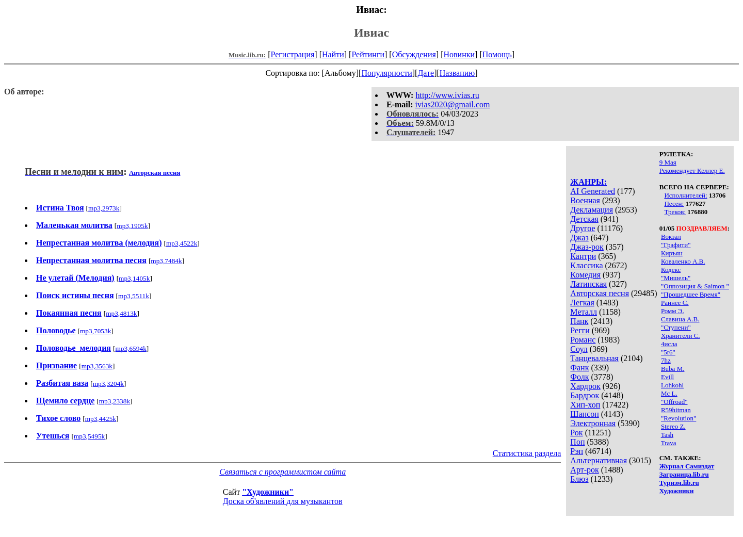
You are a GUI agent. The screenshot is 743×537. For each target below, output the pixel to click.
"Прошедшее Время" (690, 294)
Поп (577, 441)
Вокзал (671, 236)
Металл (583, 311)
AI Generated (592, 191)
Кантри (583, 256)
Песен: (674, 203)
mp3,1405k (134, 278)
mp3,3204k (108, 383)
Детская (584, 219)
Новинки (459, 54)
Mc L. (669, 393)
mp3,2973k (103, 208)
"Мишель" (675, 278)
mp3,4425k (100, 418)
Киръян (672, 253)
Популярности (386, 73)
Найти (333, 54)
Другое (582, 228)
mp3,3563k (97, 366)
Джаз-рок (587, 246)
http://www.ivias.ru (447, 95)
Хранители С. (680, 335)
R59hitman (676, 410)
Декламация (591, 209)
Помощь (497, 54)
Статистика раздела (527, 453)
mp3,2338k (114, 401)
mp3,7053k (95, 331)
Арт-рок (584, 469)
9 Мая (667, 162)
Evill (667, 377)
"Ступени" (676, 327)
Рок (576, 432)
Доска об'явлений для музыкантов (283, 501)
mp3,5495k (89, 436)
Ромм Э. (672, 311)
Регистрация (293, 54)
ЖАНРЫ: (588, 181)
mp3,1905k (132, 226)
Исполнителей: (685, 195)
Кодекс (671, 269)
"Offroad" (674, 401)
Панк (579, 321)
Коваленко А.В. (683, 261)
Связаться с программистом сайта (282, 471)
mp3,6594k (130, 348)
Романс (582, 339)
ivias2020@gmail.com (452, 104)
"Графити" (676, 245)
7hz (666, 360)
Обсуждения (414, 54)
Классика (586, 265)
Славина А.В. (680, 319)
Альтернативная (598, 460)
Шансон (584, 414)
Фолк (579, 376)
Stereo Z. (673, 426)
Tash (667, 434)
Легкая (582, 302)
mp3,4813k (121, 313)
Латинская (588, 284)
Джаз (579, 237)
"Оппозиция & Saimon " (695, 286)
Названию (457, 73)
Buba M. (673, 368)
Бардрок (584, 395)
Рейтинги (367, 54)
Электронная (593, 423)
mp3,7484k (166, 261)
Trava (668, 443)
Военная (585, 200)
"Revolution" (678, 418)
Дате (425, 73)
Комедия (585, 274)
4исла (669, 344)
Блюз (579, 479)
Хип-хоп (585, 404)
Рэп (576, 451)
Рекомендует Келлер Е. (692, 170)
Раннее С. (675, 302)
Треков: (675, 212)
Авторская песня (599, 293)
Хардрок (585, 386)
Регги (579, 330)
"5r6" (668, 352)
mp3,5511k (133, 296)
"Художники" (268, 491)
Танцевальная (594, 358)
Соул (578, 349)
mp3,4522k (181, 243)
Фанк (579, 367)
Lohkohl (672, 385)
